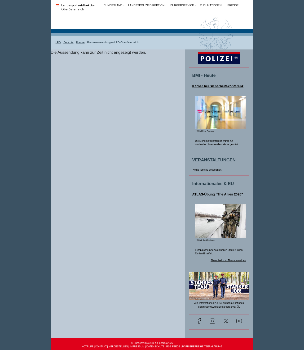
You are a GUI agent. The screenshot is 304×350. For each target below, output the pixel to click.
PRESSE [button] (232, 5)
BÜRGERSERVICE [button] (182, 5)
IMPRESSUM (137, 346)
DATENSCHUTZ (155, 346)
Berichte (68, 42)
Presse (80, 42)
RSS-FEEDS (173, 346)
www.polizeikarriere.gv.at (222, 307)
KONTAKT (101, 346)
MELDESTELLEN (118, 346)
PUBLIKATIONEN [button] (211, 5)
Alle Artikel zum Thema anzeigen (228, 260)
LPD (58, 42)
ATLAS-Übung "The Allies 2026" (217, 194)
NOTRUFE (87, 346)
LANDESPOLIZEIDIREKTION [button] (146, 5)
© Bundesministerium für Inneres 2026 (152, 343)
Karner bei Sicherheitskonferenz (218, 86)
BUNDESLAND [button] (113, 5)
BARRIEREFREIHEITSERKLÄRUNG (202, 346)
